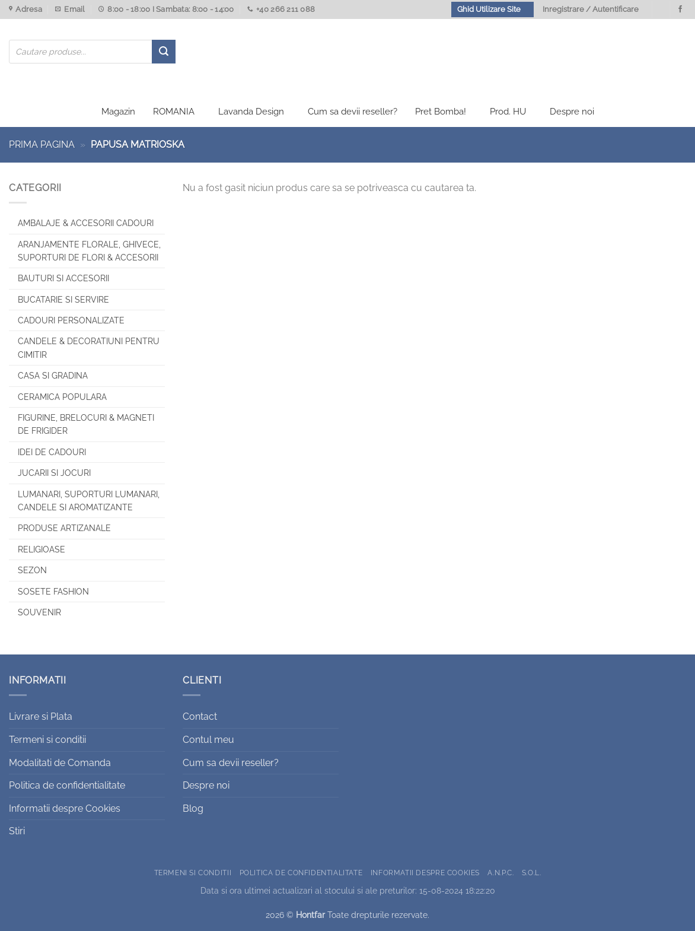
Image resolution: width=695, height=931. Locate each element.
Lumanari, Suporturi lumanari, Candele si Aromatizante (89, 501)
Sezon (32, 570)
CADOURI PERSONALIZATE (71, 320)
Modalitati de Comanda (60, 762)
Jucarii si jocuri (54, 473)
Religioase (41, 549)
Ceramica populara (62, 397)
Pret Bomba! (440, 111)
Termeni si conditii (47, 739)
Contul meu (208, 739)
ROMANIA (174, 111)
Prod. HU (508, 111)
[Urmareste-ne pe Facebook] (680, 9)
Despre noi (572, 111)
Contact (200, 716)
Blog (193, 808)
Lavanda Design (251, 111)
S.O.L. (531, 872)
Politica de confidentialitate (67, 785)
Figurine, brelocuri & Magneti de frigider (86, 424)
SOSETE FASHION (53, 591)
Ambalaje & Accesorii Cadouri (86, 223)
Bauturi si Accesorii (63, 278)
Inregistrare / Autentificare (591, 9)
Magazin (118, 111)
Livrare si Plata (40, 716)
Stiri (17, 831)
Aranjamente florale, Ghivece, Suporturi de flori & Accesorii (89, 251)
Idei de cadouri (52, 452)
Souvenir (39, 612)
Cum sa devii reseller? (352, 111)
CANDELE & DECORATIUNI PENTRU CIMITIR (89, 347)
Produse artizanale (64, 528)
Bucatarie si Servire (63, 299)
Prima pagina (42, 144)
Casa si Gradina (53, 375)
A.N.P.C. (500, 872)
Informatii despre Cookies (64, 808)
